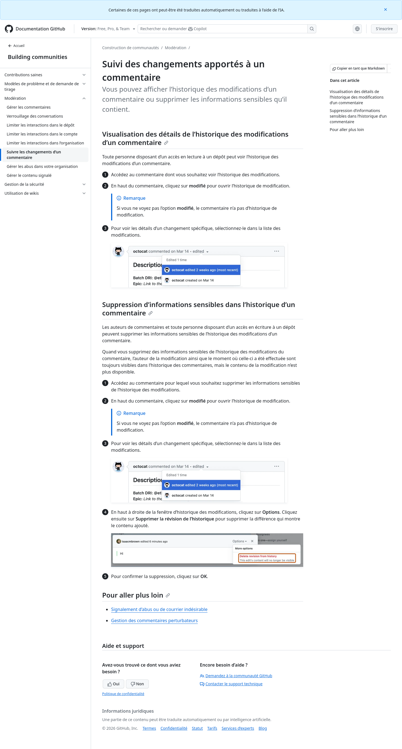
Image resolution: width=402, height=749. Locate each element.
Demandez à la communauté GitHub (236, 675)
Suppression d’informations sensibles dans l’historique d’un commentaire (198, 308)
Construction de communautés (130, 47)
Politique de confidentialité (123, 693)
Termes (149, 728)
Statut (197, 728)
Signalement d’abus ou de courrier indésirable (159, 609)
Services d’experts (238, 728)
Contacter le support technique (231, 683)
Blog (263, 728)
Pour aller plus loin (136, 595)
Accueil (16, 45)
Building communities (37, 57)
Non (137, 683)
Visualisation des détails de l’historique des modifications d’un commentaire (195, 138)
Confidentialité (174, 728)
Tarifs (212, 728)
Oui (113, 683)
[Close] (386, 9)
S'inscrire (384, 28)
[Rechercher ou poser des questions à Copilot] (227, 28)
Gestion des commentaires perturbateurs (154, 620)
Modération (175, 47)
